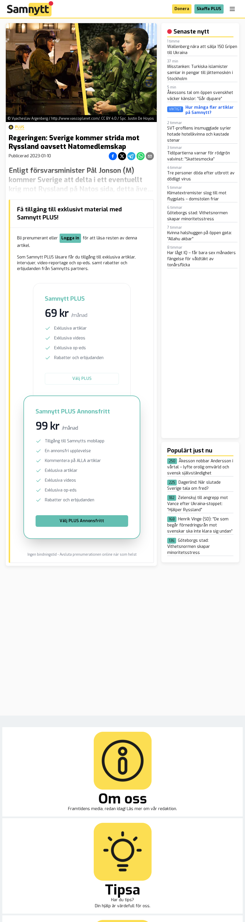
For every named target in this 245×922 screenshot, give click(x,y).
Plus (16, 127)
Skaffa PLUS (209, 9)
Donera (181, 9)
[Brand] (30, 8)
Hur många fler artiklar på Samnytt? (209, 110)
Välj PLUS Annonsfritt (82, 521)
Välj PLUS (81, 378)
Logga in (70, 238)
